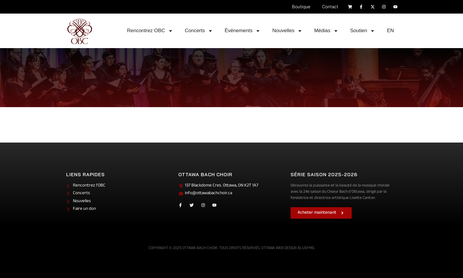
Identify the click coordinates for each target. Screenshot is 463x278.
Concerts (199, 30)
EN (390, 30)
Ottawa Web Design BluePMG (287, 248)
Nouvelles (287, 30)
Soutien (362, 30)
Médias (326, 30)
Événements (243, 30)
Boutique (301, 6)
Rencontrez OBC (150, 30)
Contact (330, 6)
